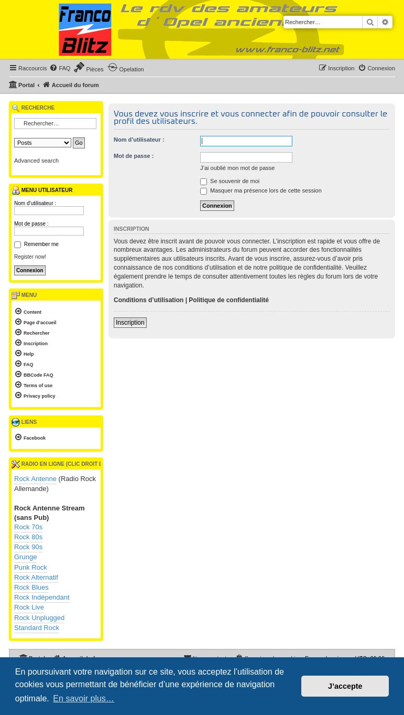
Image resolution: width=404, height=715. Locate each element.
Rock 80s (28, 537)
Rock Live (29, 607)
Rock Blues (31, 587)
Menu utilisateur (42, 190)
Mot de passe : (134, 156)
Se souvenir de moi (229, 181)
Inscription (130, 322)
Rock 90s (28, 547)
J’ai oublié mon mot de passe (237, 168)
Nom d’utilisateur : (139, 139)
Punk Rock (30, 567)
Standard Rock (36, 628)
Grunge (25, 557)
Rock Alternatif (36, 577)
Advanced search (36, 160)
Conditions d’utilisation (148, 300)
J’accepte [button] (345, 686)
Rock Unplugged (39, 618)
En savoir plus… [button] (83, 698)
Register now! (30, 257)
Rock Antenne (35, 479)
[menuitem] (59, 68)
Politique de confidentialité (229, 300)
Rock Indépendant (42, 597)
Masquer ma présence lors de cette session (261, 190)
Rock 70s (28, 527)
